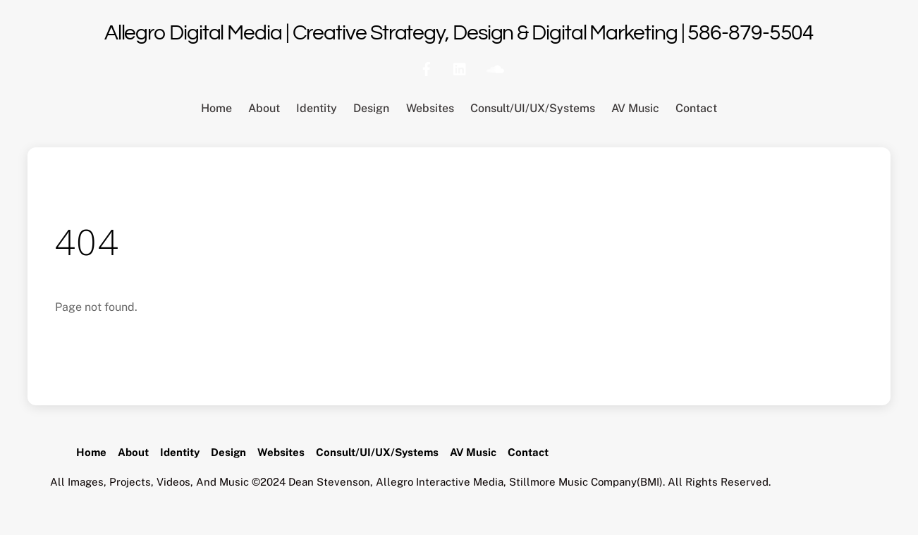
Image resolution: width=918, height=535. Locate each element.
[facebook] (426, 67)
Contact (696, 108)
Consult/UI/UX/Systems (532, 108)
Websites (430, 108)
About (264, 108)
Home (216, 108)
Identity (316, 108)
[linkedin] (460, 67)
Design (371, 108)
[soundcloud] (494, 67)
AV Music (635, 108)
